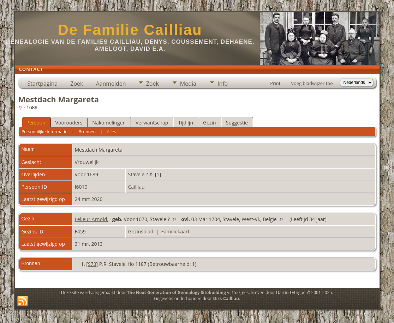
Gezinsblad (141, 231)
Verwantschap (152, 122)
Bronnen (87, 132)
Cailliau (136, 186)
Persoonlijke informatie (44, 132)
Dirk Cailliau (226, 298)
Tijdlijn (185, 122)
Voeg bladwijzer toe (312, 83)
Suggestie (237, 122)
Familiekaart (175, 231)
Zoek (76, 83)
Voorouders (69, 122)
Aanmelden (111, 83)
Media (188, 83)
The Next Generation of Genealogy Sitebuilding (176, 292)
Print (275, 83)
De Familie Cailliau (130, 30)
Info (222, 83)
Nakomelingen (109, 122)
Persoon (36, 122)
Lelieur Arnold (91, 219)
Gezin (209, 122)
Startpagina (43, 83)
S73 (92, 264)
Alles (111, 132)
